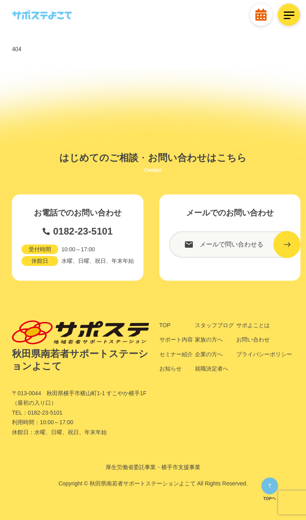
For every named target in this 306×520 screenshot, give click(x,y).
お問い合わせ (253, 339)
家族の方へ (209, 339)
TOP (165, 325)
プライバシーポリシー (264, 354)
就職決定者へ (211, 368)
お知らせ (170, 368)
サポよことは (253, 325)
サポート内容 (176, 339)
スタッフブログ (214, 325)
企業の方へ (209, 354)
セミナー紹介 (176, 354)
